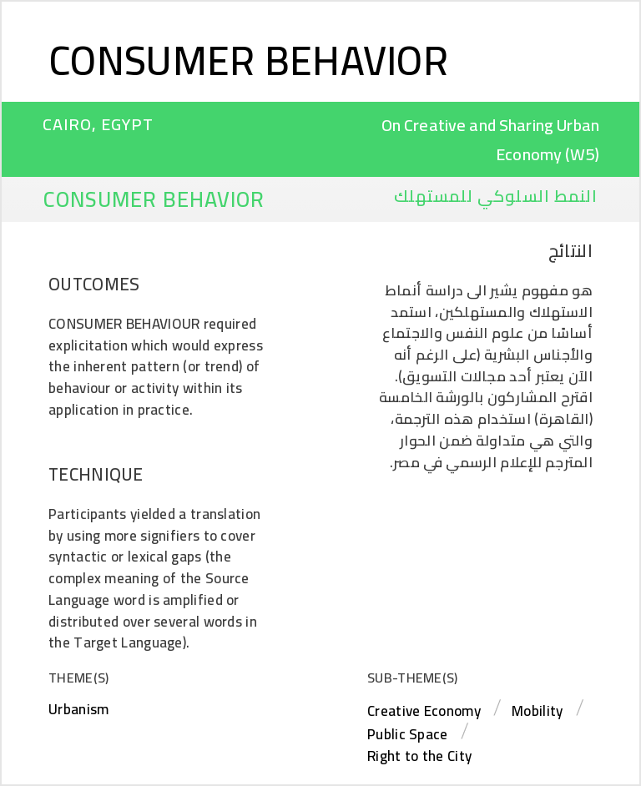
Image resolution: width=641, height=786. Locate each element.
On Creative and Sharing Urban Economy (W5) (490, 139)
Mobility (537, 711)
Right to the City (419, 756)
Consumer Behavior (248, 60)
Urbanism (78, 709)
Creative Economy (424, 711)
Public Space (407, 734)
